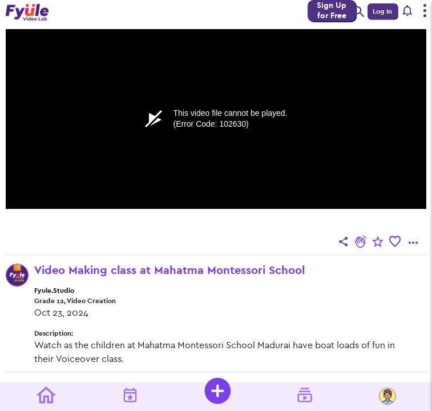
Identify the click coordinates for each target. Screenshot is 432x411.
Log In (382, 11)
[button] (408, 11)
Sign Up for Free (331, 11)
